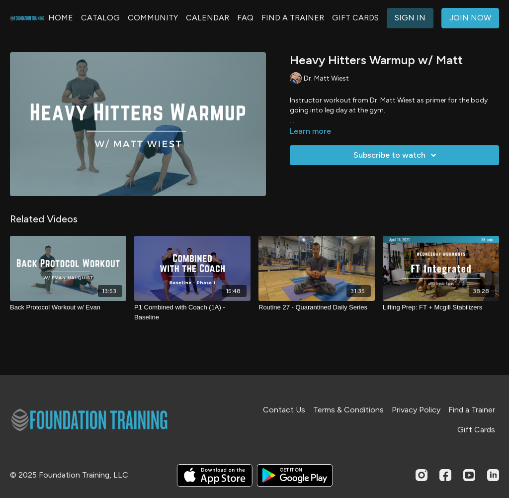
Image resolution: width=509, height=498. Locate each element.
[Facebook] (445, 475)
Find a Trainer (471, 409)
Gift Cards (476, 429)
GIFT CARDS (355, 17)
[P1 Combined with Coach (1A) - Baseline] (192, 312)
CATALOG (100, 17)
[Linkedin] (493, 475)
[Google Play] (294, 475)
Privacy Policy (416, 409)
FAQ (245, 17)
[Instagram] (421, 475)
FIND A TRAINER (292, 17)
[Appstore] (214, 475)
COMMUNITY (153, 17)
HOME (60, 17)
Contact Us (284, 409)
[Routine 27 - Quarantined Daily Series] (316, 307)
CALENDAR (207, 17)
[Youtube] (469, 475)
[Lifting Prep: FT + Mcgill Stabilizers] (441, 307)
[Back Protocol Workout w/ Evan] (68, 307)
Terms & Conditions (348, 409)
